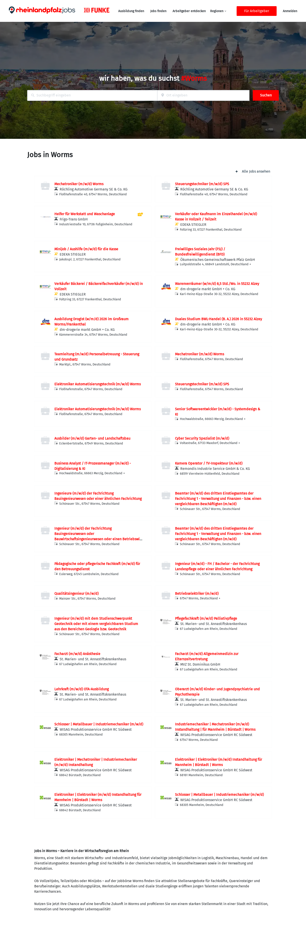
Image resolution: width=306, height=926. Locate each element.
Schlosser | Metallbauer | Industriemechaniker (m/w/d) (98, 724)
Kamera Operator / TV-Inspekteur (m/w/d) (208, 463)
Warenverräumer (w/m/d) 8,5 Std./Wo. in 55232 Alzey (217, 284)
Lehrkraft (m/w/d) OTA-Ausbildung (81, 689)
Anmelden (290, 11)
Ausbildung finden (131, 11)
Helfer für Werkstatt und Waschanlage (84, 214)
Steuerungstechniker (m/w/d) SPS (202, 184)
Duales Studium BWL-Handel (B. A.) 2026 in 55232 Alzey (218, 319)
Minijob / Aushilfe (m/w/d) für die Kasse (86, 249)
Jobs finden (158, 11)
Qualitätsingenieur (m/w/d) (76, 593)
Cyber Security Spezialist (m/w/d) (202, 438)
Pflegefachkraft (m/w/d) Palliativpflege (206, 618)
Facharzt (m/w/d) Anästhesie (77, 654)
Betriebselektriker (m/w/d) (197, 593)
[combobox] (92, 95)
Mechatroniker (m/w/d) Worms (78, 184)
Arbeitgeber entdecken (189, 11)
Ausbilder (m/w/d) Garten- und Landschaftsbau (92, 438)
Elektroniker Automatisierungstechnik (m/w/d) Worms (97, 384)
